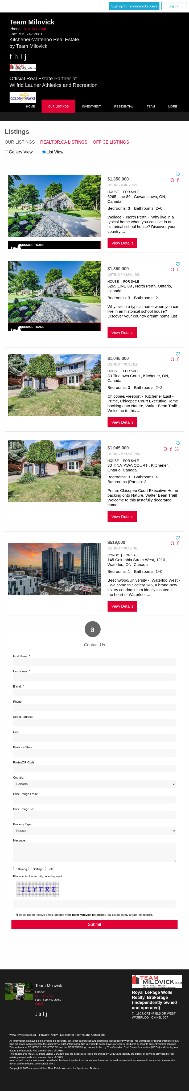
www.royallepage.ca (23, 1038)
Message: (19, 840)
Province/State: (23, 747)
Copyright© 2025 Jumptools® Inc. (29, 1071)
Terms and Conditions (90, 1038)
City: (16, 732)
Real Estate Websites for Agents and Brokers (73, 1071)
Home (30, 106)
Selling (37, 872)
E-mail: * (18, 686)
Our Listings (58, 106)
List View (52, 152)
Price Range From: (25, 794)
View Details (122, 243)
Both (50, 872)
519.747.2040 (35, 29)
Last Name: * (21, 671)
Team (151, 106)
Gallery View (19, 152)
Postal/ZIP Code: (24, 762)
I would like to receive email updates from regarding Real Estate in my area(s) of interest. (85, 918)
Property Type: (22, 824)
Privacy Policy (48, 1038)
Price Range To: (23, 809)
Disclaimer (67, 1038)
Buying (22, 872)
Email (39, 1006)
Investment (91, 106)
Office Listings (111, 142)
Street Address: (23, 716)
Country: (18, 777)
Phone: (17, 701)
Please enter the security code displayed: (38, 879)
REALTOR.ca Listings (63, 142)
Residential (123, 106)
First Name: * (21, 656)
